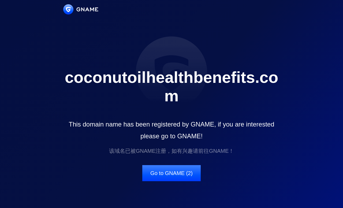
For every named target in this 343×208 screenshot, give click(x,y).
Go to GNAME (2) (171, 173)
